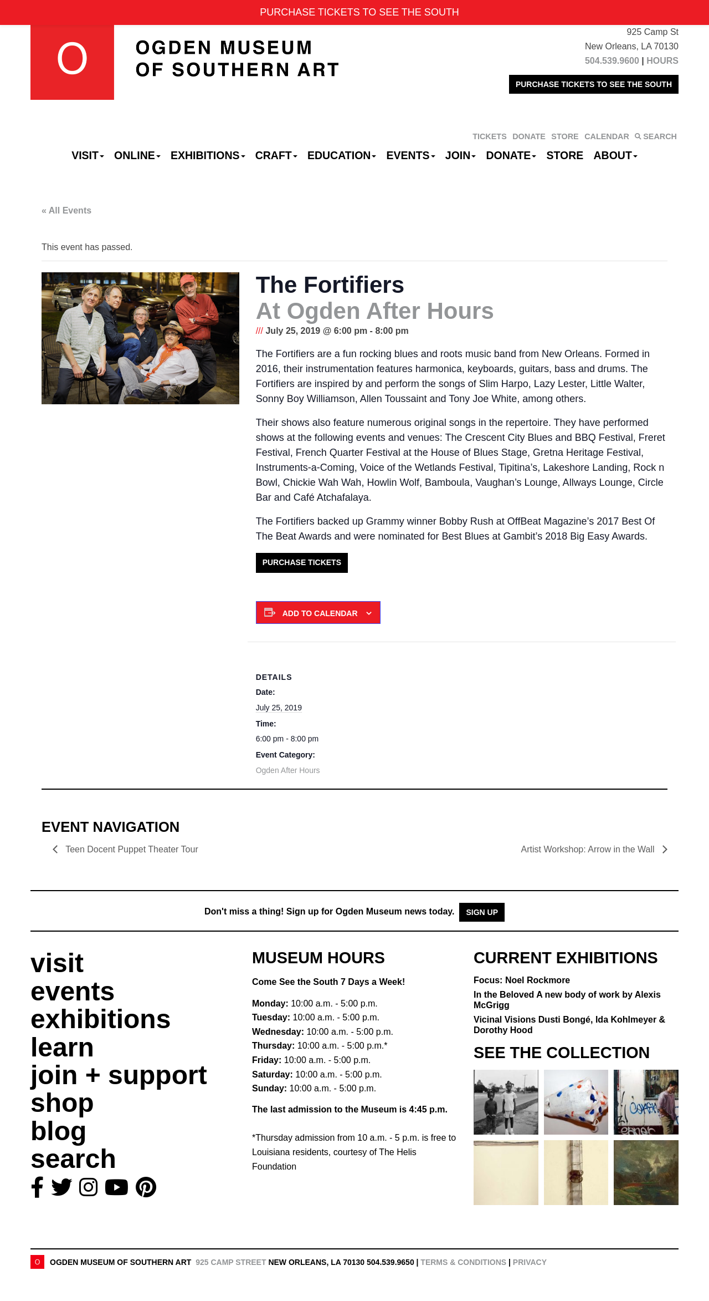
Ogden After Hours (288, 770)
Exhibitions (208, 155)
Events (411, 155)
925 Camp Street (231, 1262)
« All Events (66, 210)
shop (62, 1102)
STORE (564, 136)
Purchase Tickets (302, 562)
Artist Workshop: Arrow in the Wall (589, 849)
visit (57, 963)
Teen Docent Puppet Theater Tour (132, 849)
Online (137, 155)
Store (565, 155)
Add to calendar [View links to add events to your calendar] (320, 613)
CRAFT (276, 155)
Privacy (530, 1262)
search (73, 1158)
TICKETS (489, 136)
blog (58, 1131)
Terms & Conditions (463, 1262)
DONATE (529, 136)
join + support (118, 1075)
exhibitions (100, 1019)
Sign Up (482, 912)
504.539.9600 (612, 60)
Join (460, 155)
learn (62, 1047)
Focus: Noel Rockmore (522, 980)
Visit (87, 155)
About (616, 155)
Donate (511, 155)
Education (341, 155)
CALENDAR (606, 136)
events (72, 991)
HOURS (662, 60)
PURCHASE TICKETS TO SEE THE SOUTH (594, 84)
